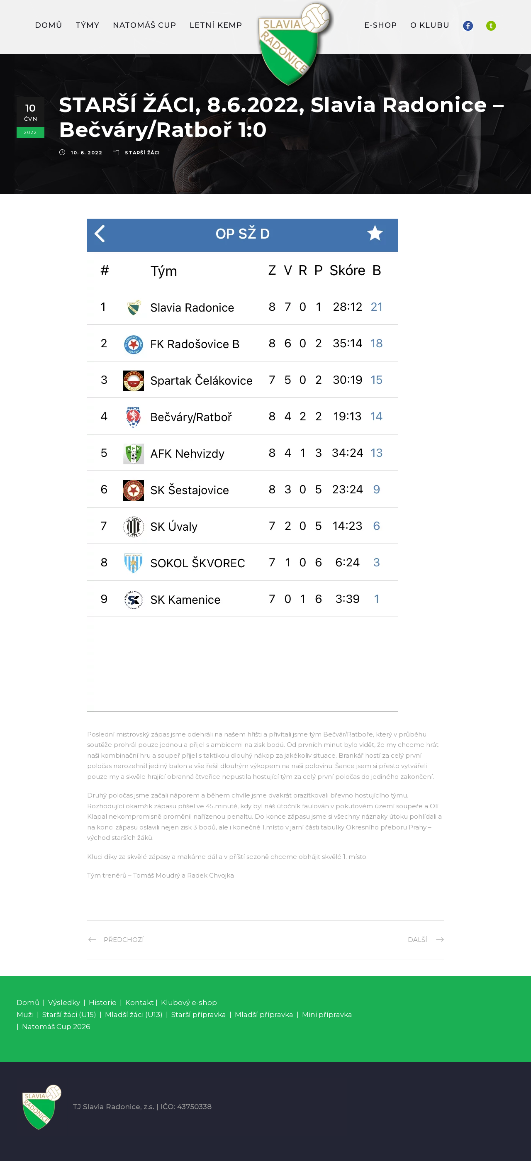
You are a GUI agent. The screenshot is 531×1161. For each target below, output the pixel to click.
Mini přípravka (327, 1014)
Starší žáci (142, 153)
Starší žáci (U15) (69, 1014)
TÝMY (88, 25)
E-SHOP (380, 25)
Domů (28, 1002)
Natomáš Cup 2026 (56, 1026)
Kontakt (139, 1002)
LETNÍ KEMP (216, 25)
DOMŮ (48, 25)
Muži (25, 1014)
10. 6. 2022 (86, 153)
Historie (103, 1002)
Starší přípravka (198, 1014)
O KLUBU (430, 25)
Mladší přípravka (264, 1014)
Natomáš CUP (144, 25)
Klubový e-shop (189, 1002)
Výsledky (64, 1002)
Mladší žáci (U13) (134, 1014)
